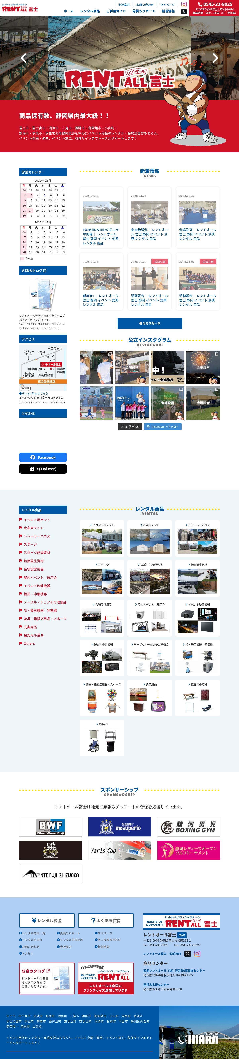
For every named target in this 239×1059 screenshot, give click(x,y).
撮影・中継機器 (35, 593)
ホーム (69, 10)
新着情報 (168, 10)
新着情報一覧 (149, 323)
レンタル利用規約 (71, 940)
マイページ (167, 5)
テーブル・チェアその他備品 (45, 602)
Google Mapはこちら (35, 393)
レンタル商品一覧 (33, 933)
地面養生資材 (34, 560)
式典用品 (30, 626)
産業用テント (34, 527)
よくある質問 (106, 920)
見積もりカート (144, 10)
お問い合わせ (145, 5)
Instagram (184, 4)
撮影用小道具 (34, 635)
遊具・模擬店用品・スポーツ (45, 618)
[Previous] (24, 58)
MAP (182, 935)
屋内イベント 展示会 (40, 577)
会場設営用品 (34, 569)
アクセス (27, 953)
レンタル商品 (90, 10)
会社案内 (124, 5)
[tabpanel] (119, 58)
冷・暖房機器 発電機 (40, 610)
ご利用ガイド (116, 10)
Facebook (43, 457)
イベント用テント (37, 519)
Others (29, 643)
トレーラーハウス (37, 536)
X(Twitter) (43, 469)
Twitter (184, 11)
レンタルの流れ (32, 940)
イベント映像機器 (37, 585)
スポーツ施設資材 (37, 552)
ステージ (30, 544)
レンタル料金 (47, 920)
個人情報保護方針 (109, 940)
